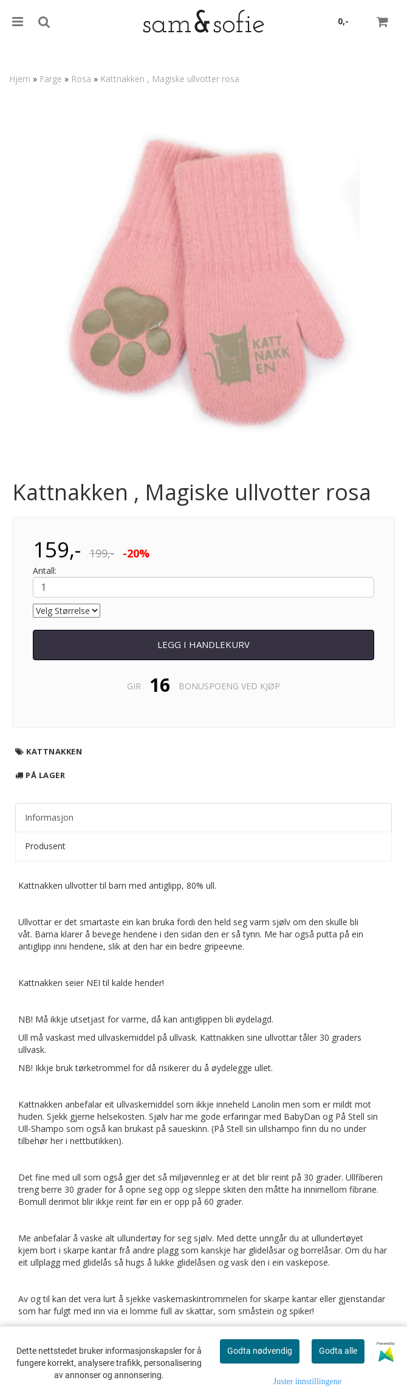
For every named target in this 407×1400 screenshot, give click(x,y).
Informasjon (49, 817)
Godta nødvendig (259, 1351)
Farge (50, 78)
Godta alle (338, 1351)
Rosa (81, 78)
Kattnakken (54, 751)
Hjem (19, 78)
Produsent (45, 846)
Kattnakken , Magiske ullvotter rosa (169, 78)
